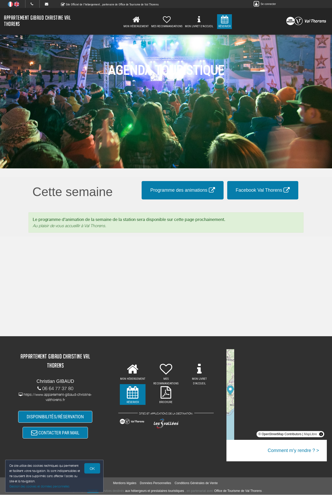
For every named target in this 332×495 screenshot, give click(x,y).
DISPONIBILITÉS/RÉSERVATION (55, 417)
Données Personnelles (155, 483)
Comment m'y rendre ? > (293, 450)
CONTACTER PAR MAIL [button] (55, 432)
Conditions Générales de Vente (196, 483)
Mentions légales (124, 483)
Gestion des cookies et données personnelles (39, 486)
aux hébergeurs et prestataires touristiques (154, 491)
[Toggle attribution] (321, 434)
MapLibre (310, 434)
